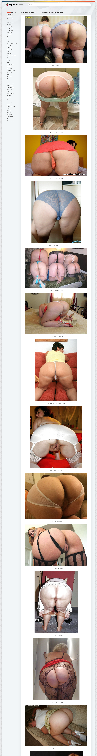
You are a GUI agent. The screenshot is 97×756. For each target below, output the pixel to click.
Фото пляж (9, 53)
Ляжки (8, 91)
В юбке (8, 74)
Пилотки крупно (10, 64)
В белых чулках (10, 102)
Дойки (8, 104)
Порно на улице (10, 120)
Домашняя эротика (11, 36)
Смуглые (9, 41)
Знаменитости (10, 22)
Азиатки (9, 112)
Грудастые (9, 62)
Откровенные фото (11, 55)
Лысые (8, 39)
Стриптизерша (10, 34)
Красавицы (9, 24)
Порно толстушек (11, 116)
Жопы (8, 118)
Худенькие (9, 32)
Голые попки (10, 16)
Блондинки (9, 26)
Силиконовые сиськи (12, 43)
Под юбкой (9, 68)
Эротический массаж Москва (11, 19)
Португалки (9, 97)
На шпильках (10, 49)
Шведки (9, 95)
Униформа (9, 47)
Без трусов (9, 60)
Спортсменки (10, 30)
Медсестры (9, 89)
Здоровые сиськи (11, 99)
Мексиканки (9, 85)
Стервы (8, 51)
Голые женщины (10, 87)
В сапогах (9, 76)
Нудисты (9, 66)
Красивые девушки (11, 57)
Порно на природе (11, 106)
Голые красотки (10, 78)
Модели (9, 110)
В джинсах (9, 72)
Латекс (8, 81)
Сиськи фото (10, 28)
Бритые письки (10, 93)
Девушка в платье (11, 70)
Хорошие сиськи (11, 83)
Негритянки (9, 114)
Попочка (9, 45)
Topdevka (16, 5)
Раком (8, 108)
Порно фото (10, 14)
